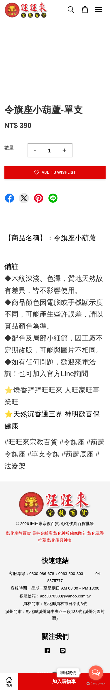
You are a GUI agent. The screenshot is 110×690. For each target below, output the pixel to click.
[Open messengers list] (96, 672)
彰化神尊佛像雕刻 (69, 533)
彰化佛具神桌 (59, 540)
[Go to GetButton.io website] (96, 684)
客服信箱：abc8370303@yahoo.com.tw (55, 596)
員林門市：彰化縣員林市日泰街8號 (55, 604)
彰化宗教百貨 (18, 533)
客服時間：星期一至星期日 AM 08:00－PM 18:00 (55, 588)
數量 (9, 147)
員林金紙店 (42, 533)
